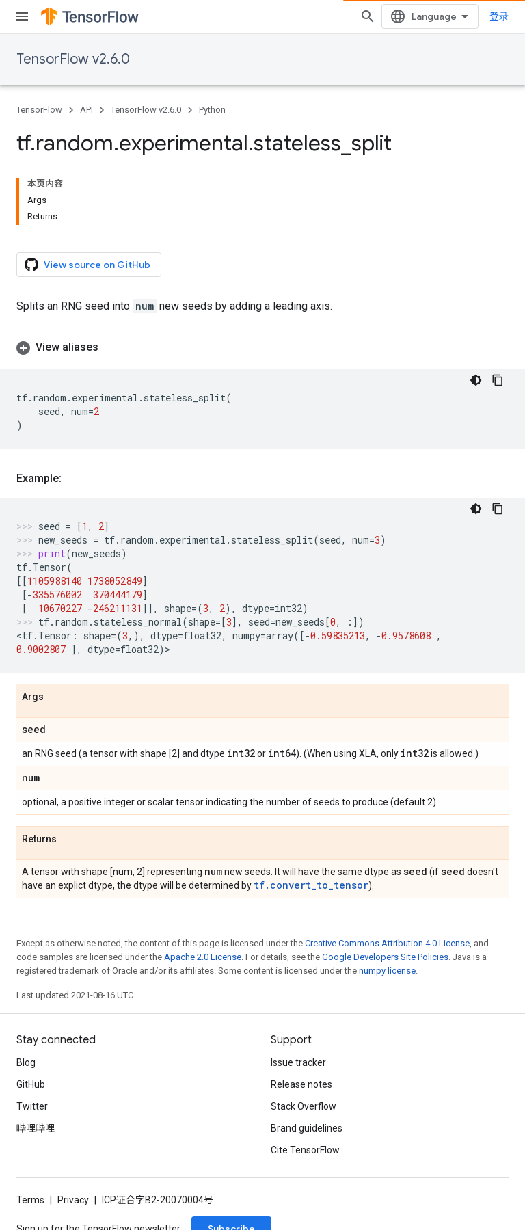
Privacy (73, 1199)
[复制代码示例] (498, 380)
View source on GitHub (87, 264)
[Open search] (368, 16)
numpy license (387, 970)
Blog (26, 1062)
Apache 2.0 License (202, 957)
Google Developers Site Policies (385, 957)
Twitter (32, 1106)
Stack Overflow (303, 1106)
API (86, 110)
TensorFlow (39, 110)
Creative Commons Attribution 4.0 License (387, 943)
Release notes (301, 1084)
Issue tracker (298, 1062)
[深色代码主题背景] (476, 380)
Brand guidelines (306, 1128)
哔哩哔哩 (35, 1128)
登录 (499, 16)
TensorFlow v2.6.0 (73, 59)
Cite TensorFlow (305, 1150)
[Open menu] (22, 16)
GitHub (30, 1084)
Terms (30, 1199)
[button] (262, 347)
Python (212, 110)
